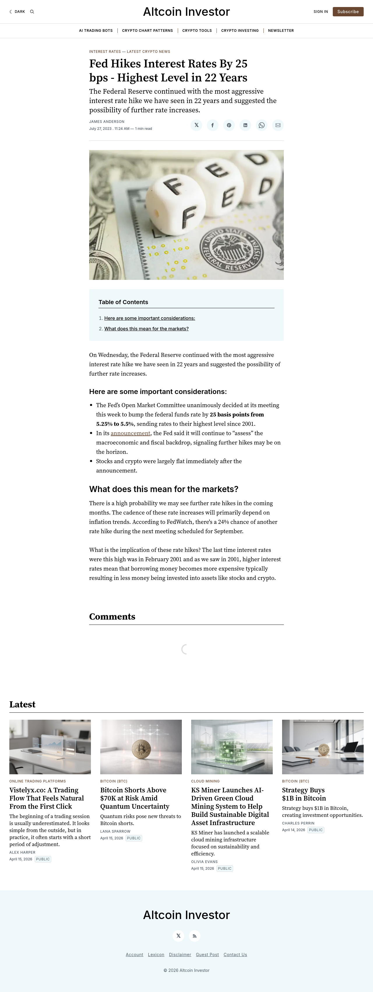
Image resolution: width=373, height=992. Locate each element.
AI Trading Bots (96, 30)
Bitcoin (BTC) (114, 781)
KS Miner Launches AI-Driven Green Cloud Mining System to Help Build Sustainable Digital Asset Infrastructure (230, 806)
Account (134, 954)
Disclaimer (180, 954)
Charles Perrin (298, 823)
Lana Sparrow (115, 831)
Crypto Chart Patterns (147, 30)
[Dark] (17, 12)
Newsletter (281, 30)
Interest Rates (105, 51)
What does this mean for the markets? (146, 329)
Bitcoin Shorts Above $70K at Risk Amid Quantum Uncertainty (135, 798)
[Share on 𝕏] (196, 125)
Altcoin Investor (186, 11)
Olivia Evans (204, 861)
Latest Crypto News (148, 51)
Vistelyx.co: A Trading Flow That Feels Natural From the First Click (46, 798)
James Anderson (106, 121)
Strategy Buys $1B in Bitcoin (304, 794)
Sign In (321, 11)
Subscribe (348, 11)
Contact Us (235, 954)
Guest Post (207, 954)
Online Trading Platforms (37, 781)
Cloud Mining (205, 781)
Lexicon (156, 954)
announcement (130, 433)
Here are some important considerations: (149, 318)
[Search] (32, 11)
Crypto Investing (240, 30)
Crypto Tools (197, 30)
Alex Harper (22, 852)
